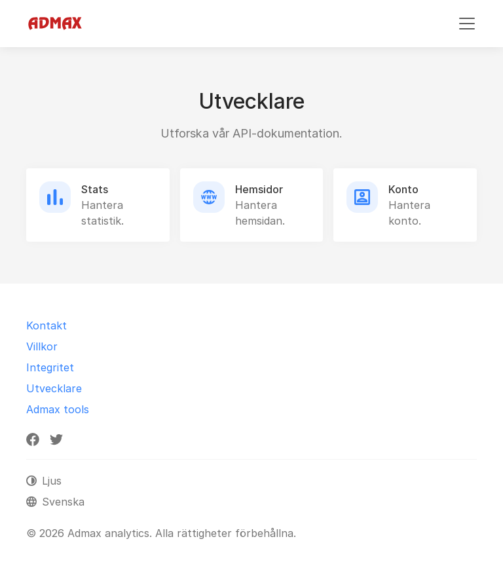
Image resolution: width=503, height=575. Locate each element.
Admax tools (57, 409)
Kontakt (46, 325)
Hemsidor (259, 189)
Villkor (42, 346)
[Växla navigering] (467, 23)
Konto (403, 189)
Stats (94, 189)
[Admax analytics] (55, 23)
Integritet (50, 367)
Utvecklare (54, 388)
